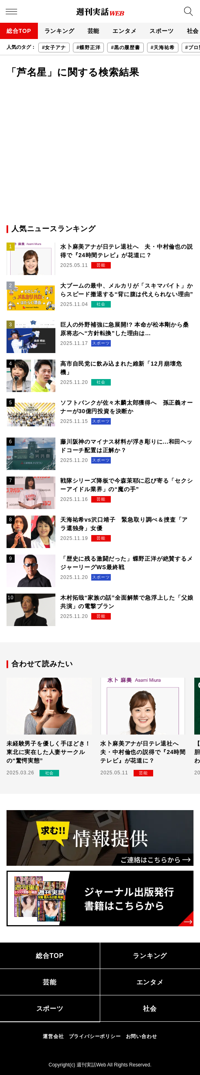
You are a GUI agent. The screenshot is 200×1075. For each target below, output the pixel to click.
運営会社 (53, 1036)
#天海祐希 (163, 47)
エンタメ (124, 31)
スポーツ (161, 31)
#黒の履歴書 (125, 47)
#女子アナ (54, 47)
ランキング (59, 31)
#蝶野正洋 (89, 47)
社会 (150, 1008)
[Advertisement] (100, 150)
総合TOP (19, 31)
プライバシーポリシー (95, 1036)
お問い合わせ (141, 1036)
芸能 (94, 31)
